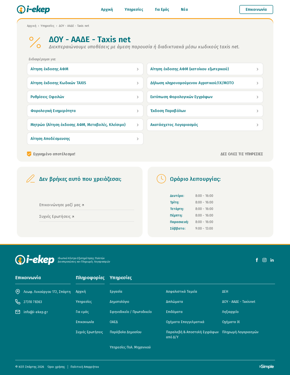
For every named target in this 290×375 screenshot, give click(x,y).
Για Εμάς (162, 9)
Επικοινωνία (85, 322)
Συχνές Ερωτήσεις (89, 332)
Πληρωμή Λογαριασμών (240, 332)
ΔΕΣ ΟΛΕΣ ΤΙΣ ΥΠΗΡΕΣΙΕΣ (242, 154)
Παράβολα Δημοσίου (126, 332)
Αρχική (107, 9)
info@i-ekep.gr (36, 312)
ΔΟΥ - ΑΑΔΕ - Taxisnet (238, 302)
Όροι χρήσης (56, 367)
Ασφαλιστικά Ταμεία (181, 292)
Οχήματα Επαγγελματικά (185, 322)
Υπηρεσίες (134, 9)
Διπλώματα (174, 302)
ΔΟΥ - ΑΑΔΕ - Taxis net (74, 26)
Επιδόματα (174, 312)
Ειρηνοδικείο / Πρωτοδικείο (131, 312)
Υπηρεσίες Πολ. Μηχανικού (130, 347)
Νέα (184, 9)
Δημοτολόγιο (119, 302)
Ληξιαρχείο (230, 312)
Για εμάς (82, 312)
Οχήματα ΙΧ (231, 322)
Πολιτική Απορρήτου (84, 367)
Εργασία (116, 292)
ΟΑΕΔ (114, 322)
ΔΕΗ (225, 292)
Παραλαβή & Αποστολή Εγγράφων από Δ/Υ (192, 334)
